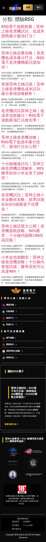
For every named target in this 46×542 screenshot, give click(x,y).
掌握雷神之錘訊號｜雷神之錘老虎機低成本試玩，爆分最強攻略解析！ (22, 89)
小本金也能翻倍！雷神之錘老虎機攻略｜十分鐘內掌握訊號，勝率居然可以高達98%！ (22, 264)
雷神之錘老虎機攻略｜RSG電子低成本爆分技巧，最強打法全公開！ (20, 142)
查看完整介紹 (11, 424)
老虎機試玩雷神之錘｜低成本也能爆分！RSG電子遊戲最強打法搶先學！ (22, 115)
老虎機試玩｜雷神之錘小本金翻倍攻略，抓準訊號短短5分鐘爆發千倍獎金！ (22, 202)
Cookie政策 (28, 525)
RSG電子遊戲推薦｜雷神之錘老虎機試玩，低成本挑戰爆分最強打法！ (22, 31)
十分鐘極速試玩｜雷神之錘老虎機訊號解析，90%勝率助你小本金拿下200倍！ (22, 170)
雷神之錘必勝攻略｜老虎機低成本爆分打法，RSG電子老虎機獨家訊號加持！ (22, 60)
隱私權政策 (16, 529)
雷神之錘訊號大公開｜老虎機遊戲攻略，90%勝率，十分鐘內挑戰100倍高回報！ (22, 233)
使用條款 (15, 525)
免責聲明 (26, 522)
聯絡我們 (15, 522)
